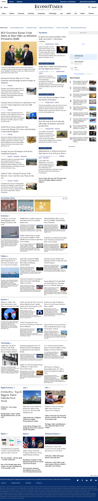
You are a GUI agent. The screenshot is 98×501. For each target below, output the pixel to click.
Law (61, 13)
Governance (24, 156)
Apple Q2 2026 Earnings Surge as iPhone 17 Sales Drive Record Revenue (31, 367)
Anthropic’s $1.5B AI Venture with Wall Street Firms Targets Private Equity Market (9, 349)
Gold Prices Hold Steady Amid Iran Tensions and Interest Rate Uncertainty (55, 240)
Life (75, 13)
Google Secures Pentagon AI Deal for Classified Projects (16, 152)
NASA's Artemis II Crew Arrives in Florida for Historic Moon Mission (31, 324)
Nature (83, 13)
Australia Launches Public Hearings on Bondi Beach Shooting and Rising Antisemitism (29, 262)
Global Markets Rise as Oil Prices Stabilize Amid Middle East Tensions (54, 220)
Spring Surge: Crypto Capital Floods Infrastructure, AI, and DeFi (10, 415)
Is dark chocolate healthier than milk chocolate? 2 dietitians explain (52, 39)
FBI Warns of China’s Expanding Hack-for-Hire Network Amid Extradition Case (54, 370)
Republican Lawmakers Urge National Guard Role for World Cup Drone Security (33, 461)
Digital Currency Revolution (46, 27)
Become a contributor (68, 1)
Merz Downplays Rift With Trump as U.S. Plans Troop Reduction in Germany (80, 127)
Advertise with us (15, 483)
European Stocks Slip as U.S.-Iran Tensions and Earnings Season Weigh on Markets (18, 80)
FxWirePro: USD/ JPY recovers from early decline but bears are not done (55, 449)
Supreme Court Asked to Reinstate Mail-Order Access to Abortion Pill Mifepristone (32, 409)
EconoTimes (72, 146)
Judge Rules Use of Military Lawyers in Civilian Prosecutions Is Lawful (32, 419)
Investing (31, 13)
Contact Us (39, 483)
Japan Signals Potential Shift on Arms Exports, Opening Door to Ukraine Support (54, 283)
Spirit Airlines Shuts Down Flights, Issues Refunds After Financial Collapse (80, 108)
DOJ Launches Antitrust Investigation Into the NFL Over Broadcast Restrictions (32, 470)
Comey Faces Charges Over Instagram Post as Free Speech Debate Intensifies (33, 427)
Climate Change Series (46, 118)
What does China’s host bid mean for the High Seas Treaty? (53, 67)
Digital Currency (8, 388)
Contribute (28, 483)
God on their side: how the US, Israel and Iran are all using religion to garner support (52, 180)
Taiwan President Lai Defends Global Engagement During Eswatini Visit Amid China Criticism (81, 139)
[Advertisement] (49, 20)
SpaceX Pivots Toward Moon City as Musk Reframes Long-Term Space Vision (55, 327)
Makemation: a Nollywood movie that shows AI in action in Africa (52, 152)
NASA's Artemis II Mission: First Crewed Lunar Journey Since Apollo (54, 304)
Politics (11, 13)
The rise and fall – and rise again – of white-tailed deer (11, 459)
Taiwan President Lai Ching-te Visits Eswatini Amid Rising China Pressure (31, 281)
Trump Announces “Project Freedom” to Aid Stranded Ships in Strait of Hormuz (80, 133)
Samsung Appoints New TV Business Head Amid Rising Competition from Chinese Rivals (30, 349)
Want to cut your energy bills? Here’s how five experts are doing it (54, 408)
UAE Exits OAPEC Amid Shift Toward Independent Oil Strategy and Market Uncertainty (80, 121)
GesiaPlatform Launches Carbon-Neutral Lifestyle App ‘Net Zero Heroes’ (10, 451)
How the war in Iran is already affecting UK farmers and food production (51, 123)
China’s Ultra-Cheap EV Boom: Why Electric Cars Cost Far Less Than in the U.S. (17, 175)
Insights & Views (50, 44)
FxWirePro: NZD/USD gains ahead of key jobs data (54, 456)
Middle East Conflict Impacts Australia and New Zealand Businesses (31, 220)
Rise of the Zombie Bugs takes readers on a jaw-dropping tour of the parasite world (11, 466)
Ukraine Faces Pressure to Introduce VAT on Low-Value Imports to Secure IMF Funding (18, 104)
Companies (41, 13)
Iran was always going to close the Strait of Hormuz (52, 98)
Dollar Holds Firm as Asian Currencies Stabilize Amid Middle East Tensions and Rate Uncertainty (31, 238)
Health (68, 13)
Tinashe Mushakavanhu (46, 156)
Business (10, 156)
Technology (52, 13)
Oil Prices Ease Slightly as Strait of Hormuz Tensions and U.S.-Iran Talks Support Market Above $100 (81, 89)
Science (91, 13)
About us (3, 483)
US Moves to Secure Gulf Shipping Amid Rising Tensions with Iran (8, 221)
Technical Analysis (53, 434)
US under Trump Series (62, 27)
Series (11, 1)
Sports (26, 434)
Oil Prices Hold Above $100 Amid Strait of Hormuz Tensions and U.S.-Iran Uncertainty (9, 262)
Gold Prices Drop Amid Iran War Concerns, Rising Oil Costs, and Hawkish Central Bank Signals (18, 129)
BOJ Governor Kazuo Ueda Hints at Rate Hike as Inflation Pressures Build (19, 35)
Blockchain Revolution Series (78, 27)
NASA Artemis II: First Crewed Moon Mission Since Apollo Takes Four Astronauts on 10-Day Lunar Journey (31, 305)
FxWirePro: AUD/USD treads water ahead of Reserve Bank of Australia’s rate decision (55, 464)
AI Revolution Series (31, 27)
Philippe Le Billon (44, 71)
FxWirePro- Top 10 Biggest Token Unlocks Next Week (11, 396)
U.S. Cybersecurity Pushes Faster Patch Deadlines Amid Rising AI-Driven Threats (55, 348)
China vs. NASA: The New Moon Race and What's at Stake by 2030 (10, 304)
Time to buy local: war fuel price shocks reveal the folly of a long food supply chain (55, 417)
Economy (21, 13)
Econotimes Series (8, 198)
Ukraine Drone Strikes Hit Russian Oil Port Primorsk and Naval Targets (55, 261)
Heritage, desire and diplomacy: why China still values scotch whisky (55, 425)
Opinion (19, 1)
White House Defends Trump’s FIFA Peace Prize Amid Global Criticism (32, 453)
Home (4, 1)
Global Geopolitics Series (17, 27)
